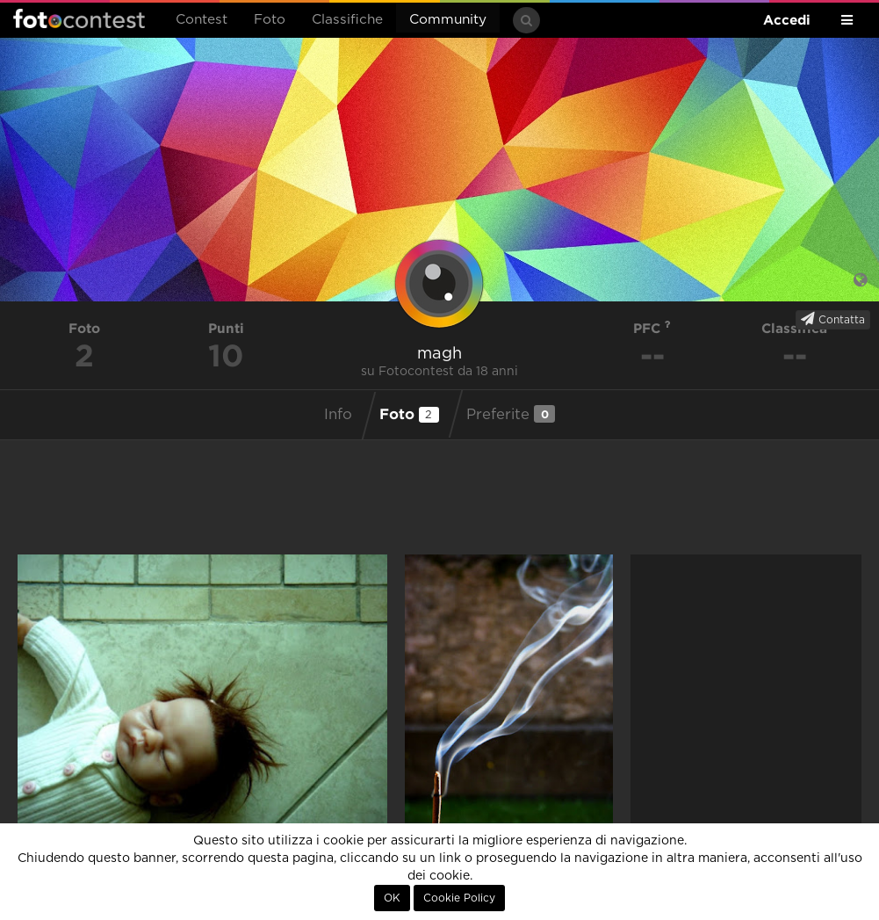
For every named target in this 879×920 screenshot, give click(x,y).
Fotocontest (79, 18)
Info (338, 415)
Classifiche (347, 19)
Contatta (833, 319)
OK (392, 898)
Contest (201, 19)
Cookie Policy (459, 898)
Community (447, 19)
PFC (652, 328)
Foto (269, 19)
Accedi (787, 19)
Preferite (510, 414)
